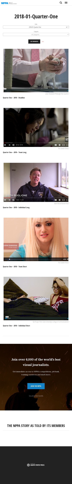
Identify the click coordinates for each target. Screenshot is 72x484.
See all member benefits (36, 396)
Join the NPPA (36, 386)
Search (60, 2)
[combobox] (36, 27)
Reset (43, 41)
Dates (36, 24)
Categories (36, 31)
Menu (66, 2)
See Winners (34, 41)
